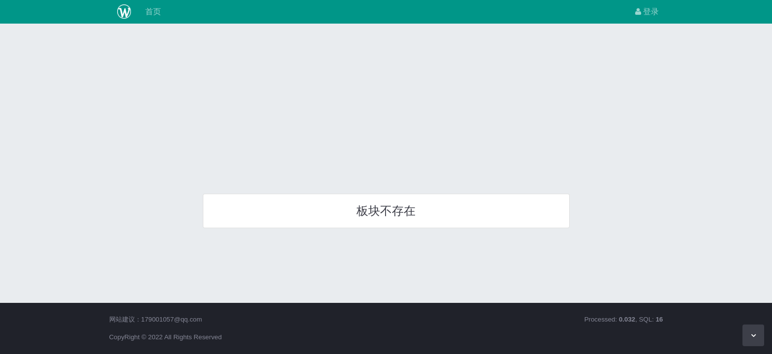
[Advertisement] (386, 105)
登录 (647, 11)
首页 (152, 11)
